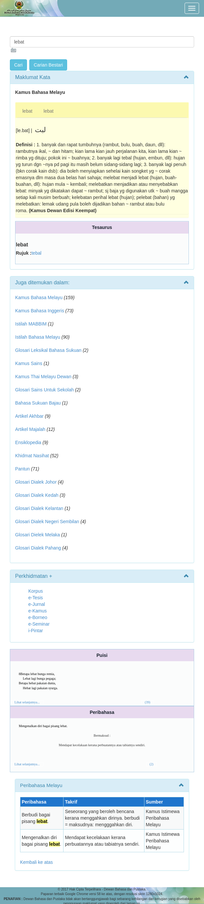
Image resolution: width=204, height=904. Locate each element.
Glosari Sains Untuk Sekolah (44, 389)
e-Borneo (37, 617)
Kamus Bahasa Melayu (39, 297)
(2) (152, 764)
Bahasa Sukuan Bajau (38, 403)
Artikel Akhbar (29, 416)
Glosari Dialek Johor (36, 482)
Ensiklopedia (28, 442)
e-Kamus (37, 610)
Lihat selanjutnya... (27, 702)
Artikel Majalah (30, 429)
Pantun (22, 468)
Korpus (35, 591)
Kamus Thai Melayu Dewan (43, 376)
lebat (27, 111)
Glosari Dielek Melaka (37, 534)
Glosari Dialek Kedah (37, 495)
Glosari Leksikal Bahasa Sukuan (48, 350)
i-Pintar (35, 630)
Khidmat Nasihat (32, 455)
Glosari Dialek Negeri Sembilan (47, 521)
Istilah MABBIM (31, 323)
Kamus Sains (28, 363)
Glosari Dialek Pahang (38, 548)
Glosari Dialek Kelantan (39, 508)
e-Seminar (39, 624)
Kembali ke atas (36, 862)
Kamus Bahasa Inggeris (39, 310)
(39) (147, 702)
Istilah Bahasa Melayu (37, 337)
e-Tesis (35, 597)
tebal (36, 253)
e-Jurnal (36, 604)
